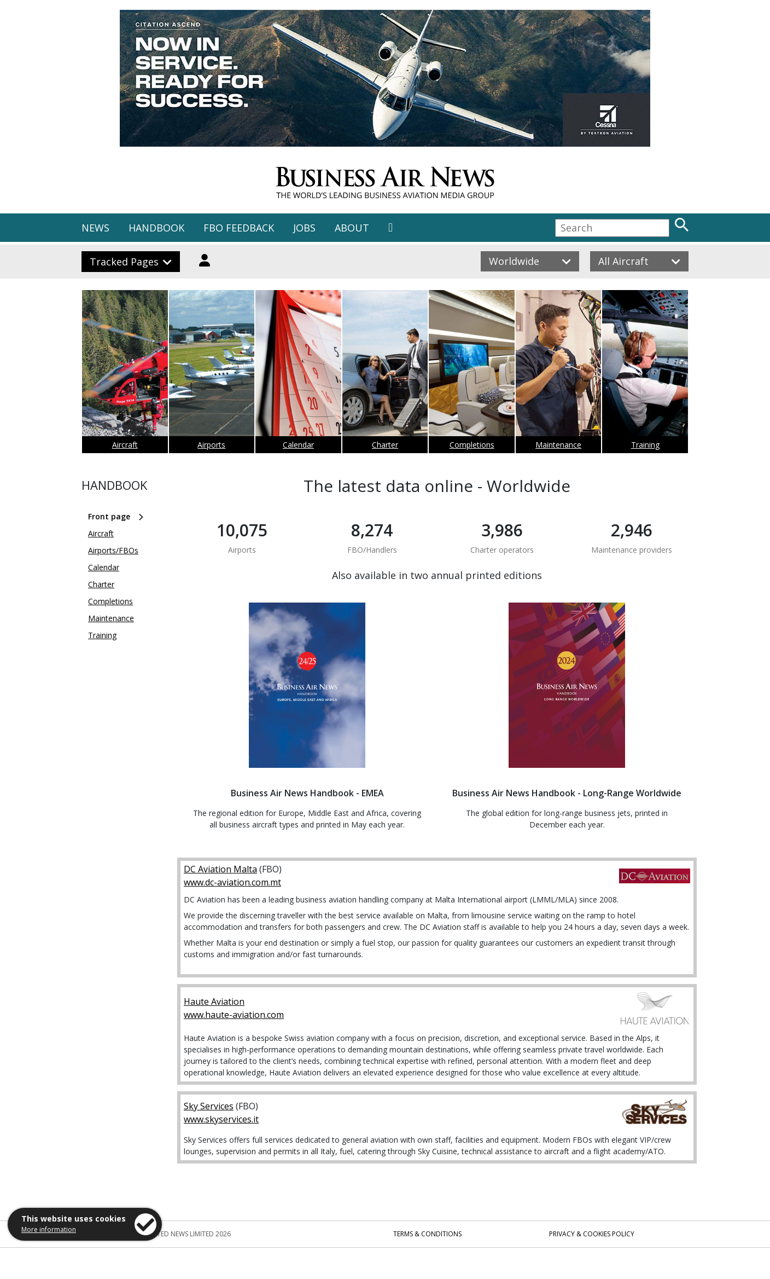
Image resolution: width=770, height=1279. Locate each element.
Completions (472, 444)
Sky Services (209, 1106)
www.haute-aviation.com (234, 1015)
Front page (109, 516)
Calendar (298, 444)
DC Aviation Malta (220, 869)
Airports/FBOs (113, 550)
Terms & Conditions (427, 1234)
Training (645, 444)
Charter (385, 444)
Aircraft (125, 444)
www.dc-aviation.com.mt (232, 882)
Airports (211, 444)
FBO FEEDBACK (238, 227)
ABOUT (352, 227)
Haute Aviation (214, 1002)
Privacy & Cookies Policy (591, 1234)
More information (48, 1229)
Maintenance (558, 444)
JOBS (304, 227)
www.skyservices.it (221, 1119)
